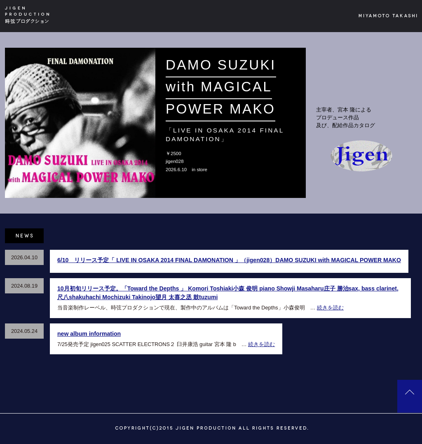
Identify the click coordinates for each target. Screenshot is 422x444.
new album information (89, 333)
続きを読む (330, 308)
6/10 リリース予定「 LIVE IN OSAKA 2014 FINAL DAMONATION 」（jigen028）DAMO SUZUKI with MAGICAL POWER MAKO (229, 260)
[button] (12, 123)
